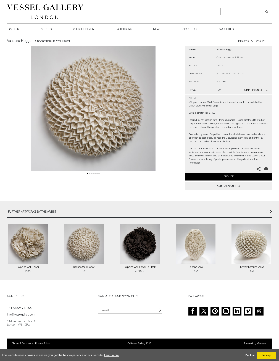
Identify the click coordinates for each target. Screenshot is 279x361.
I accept (266, 355)
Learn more (111, 355)
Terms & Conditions (22, 344)
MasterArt (262, 344)
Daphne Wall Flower (83, 267)
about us (189, 29)
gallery (13, 29)
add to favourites (228, 186)
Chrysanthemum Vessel (251, 267)
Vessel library (83, 29)
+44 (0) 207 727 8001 (20, 308)
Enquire (229, 177)
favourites (226, 29)
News (157, 29)
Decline (249, 355)
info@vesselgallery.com (21, 315)
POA (28, 271)
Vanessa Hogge (19, 41)
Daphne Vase (196, 267)
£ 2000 (139, 271)
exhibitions (124, 29)
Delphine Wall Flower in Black (140, 267)
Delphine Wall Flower (28, 267)
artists (46, 29)
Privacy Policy (42, 344)
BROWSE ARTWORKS (252, 41)
